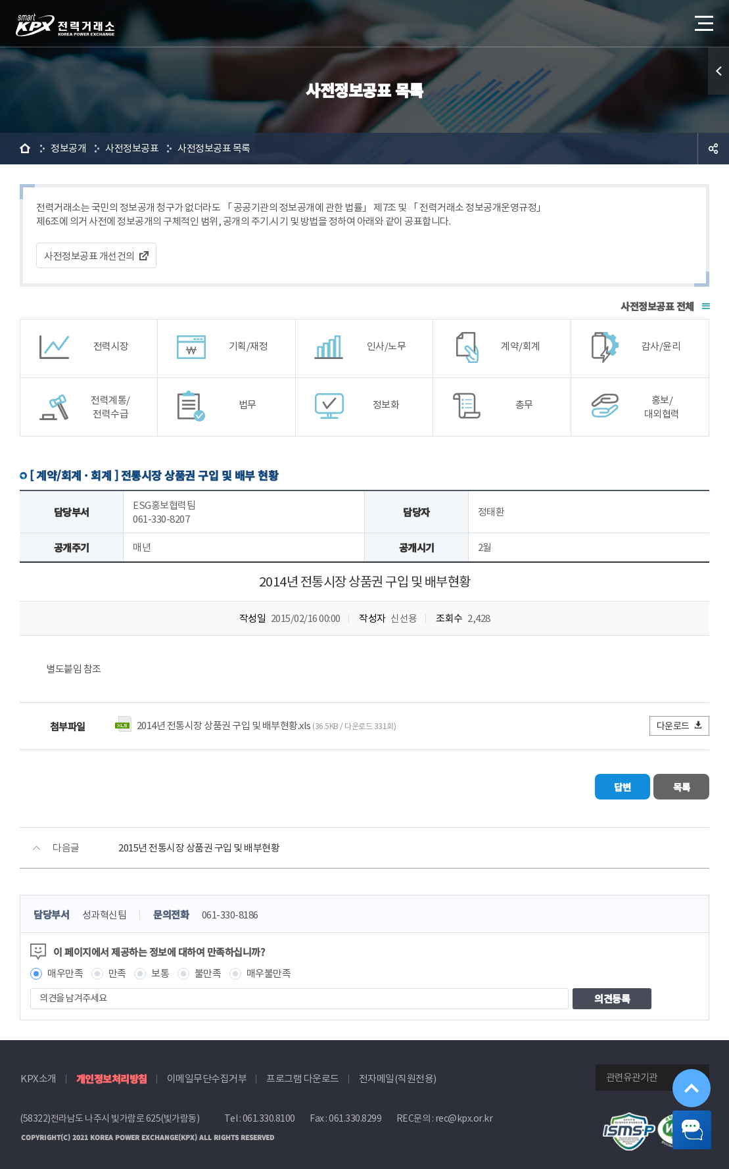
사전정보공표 (131, 148)
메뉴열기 (702, 19)
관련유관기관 (631, 1072)
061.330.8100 (269, 1114)
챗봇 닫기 (683, 1123)
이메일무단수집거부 (207, 1074)
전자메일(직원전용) (397, 1074)
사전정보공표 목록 (213, 148)
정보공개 (68, 148)
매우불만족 (269, 969)
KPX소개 (38, 1074)
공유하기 (713, 148)
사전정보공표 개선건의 (89, 256)
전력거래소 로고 (65, 25)
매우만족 (65, 969)
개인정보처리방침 (111, 1074)
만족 (117, 969)
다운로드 (680, 725)
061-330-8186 (230, 910)
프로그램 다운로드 (302, 1074)
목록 (670, 784)
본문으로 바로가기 (0, 0)
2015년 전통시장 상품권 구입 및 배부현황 (198, 843)
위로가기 (682, 1066)
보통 (160, 969)
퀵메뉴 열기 (718, 71)
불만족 (208, 969)
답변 (588, 784)
